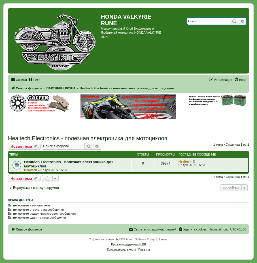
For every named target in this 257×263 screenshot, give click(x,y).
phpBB (119, 239)
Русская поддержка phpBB (128, 244)
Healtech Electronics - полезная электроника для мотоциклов (87, 138)
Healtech (30, 170)
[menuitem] (34, 79)
